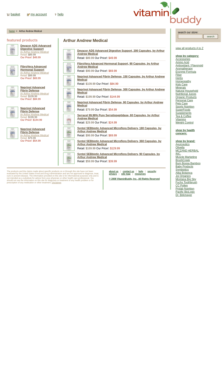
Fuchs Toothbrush (186, 182)
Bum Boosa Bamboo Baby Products (188, 165)
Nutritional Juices (186, 94)
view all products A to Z (189, 48)
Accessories (183, 59)
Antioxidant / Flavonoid (189, 65)
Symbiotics (182, 169)
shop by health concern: (185, 132)
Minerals (181, 87)
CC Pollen (182, 185)
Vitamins (181, 119)
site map (125, 174)
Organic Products (186, 97)
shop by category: (187, 56)
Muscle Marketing (186, 157)
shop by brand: (185, 141)
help (60, 14)
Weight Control (184, 122)
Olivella (180, 147)
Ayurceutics (183, 144)
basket (15, 14)
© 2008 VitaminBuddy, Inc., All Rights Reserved (134, 179)
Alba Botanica (184, 172)
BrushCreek (183, 160)
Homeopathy (183, 81)
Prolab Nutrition (185, 188)
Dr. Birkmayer (184, 195)
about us (113, 171)
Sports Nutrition (185, 106)
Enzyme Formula (186, 71)
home (12, 31)
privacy (113, 174)
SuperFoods (183, 109)
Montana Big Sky (186, 179)
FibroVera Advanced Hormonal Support (33, 68)
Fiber (179, 75)
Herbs (179, 78)
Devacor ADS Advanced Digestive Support (35, 47)
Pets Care (182, 103)
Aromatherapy (184, 68)
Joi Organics (183, 176)
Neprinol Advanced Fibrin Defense (32, 89)
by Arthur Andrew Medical (34, 52)
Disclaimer (56, 182)
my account (39, 14)
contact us (128, 171)
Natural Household (187, 90)
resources (140, 174)
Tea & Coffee (183, 116)
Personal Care (184, 100)
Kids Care (182, 84)
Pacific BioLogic (185, 191)
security (151, 171)
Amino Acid (182, 62)
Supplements (183, 113)
